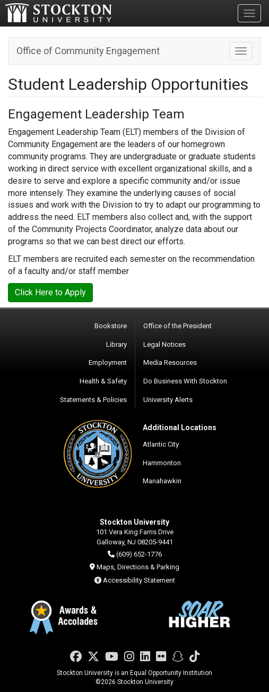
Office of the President (177, 326)
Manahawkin (162, 481)
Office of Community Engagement (88, 50)
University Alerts (168, 400)
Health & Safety (103, 381)
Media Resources (170, 362)
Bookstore (110, 326)
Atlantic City (161, 444)
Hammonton (162, 463)
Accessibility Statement (139, 580)
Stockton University (58, 12)
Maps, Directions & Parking (138, 567)
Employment (108, 362)
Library (116, 344)
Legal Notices (164, 344)
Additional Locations (179, 427)
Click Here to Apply (50, 292)
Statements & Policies (93, 400)
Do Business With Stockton (185, 381)
